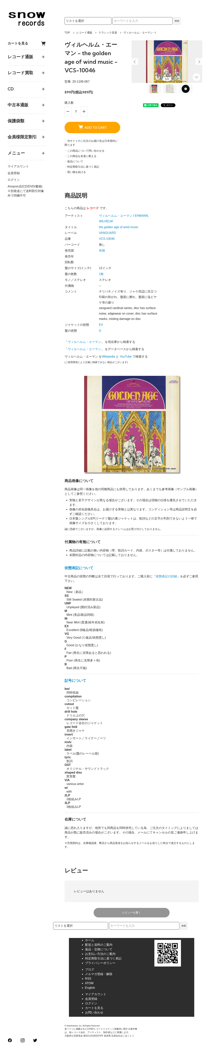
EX (101, 324)
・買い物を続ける (75, 172)
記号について (75, 681)
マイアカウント (18, 166)
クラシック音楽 (108, 32)
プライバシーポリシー (100, 963)
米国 (102, 250)
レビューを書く (131, 912)
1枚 (101, 274)
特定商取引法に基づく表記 (103, 958)
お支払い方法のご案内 (100, 953)
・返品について (74, 161)
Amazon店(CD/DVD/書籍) (25, 186)
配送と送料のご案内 (98, 944)
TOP (67, 32)
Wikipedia (108, 356)
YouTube (126, 356)
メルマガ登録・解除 (98, 974)
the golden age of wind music (118, 227)
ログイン (14, 179)
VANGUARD (107, 232)
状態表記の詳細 (166, 576)
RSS (88, 978)
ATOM (89, 983)
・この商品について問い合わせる (84, 150)
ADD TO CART (92, 127)
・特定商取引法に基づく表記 (82, 166)
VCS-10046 (107, 238)
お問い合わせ (94, 1012)
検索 (177, 21)
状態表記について (79, 568)
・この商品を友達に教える (80, 156)
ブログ (89, 969)
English (90, 987)
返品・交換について (98, 949)
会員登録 (14, 173)
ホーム (89, 940)
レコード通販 (84, 32)
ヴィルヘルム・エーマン (115, 215)
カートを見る (27, 43)
